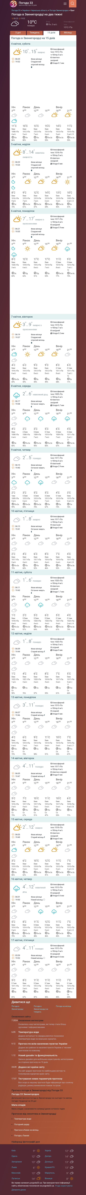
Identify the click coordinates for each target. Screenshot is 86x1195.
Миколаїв (16, 1173)
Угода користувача (63, 1186)
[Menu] (66, 4)
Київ (14, 1150)
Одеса (14, 1156)
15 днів (51, 32)
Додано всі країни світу (31, 1067)
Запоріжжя (17, 1162)
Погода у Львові (21, 1135)
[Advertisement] (43, 88)
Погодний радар (21, 1124)
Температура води (28, 1032)
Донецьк (49, 1162)
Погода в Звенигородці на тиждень (41, 1009)
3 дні (18, 32)
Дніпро (48, 1156)
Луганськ (16, 1178)
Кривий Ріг (50, 1167)
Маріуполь (50, 1173)
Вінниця (48, 1178)
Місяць (68, 32)
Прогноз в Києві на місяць (26, 1130)
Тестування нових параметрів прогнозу (40, 1078)
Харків (48, 1150)
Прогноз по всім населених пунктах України (42, 1043)
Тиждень (34, 32)
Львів (14, 1167)
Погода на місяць (63, 1006)
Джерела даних (19, 1190)
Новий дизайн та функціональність (37, 1055)
